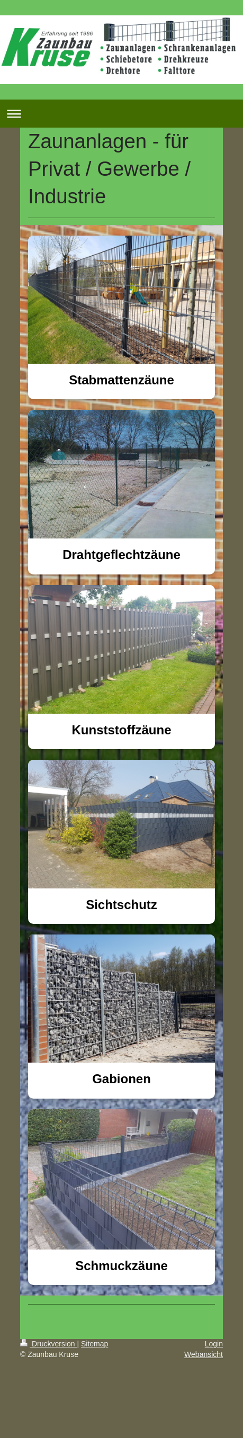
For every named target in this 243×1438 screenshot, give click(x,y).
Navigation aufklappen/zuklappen (121, 113)
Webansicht (203, 1354)
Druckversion (48, 1344)
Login (214, 1344)
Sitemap (94, 1344)
